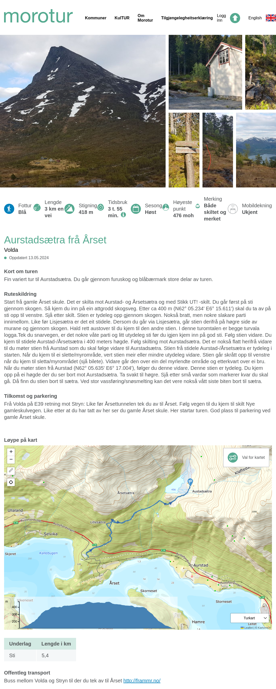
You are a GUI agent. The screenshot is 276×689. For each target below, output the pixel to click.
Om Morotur (145, 17)
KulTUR (121, 18)
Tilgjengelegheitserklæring (187, 18)
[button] (190, 482)
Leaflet (247, 627)
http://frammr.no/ (142, 680)
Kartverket (264, 627)
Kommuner (95, 18)
